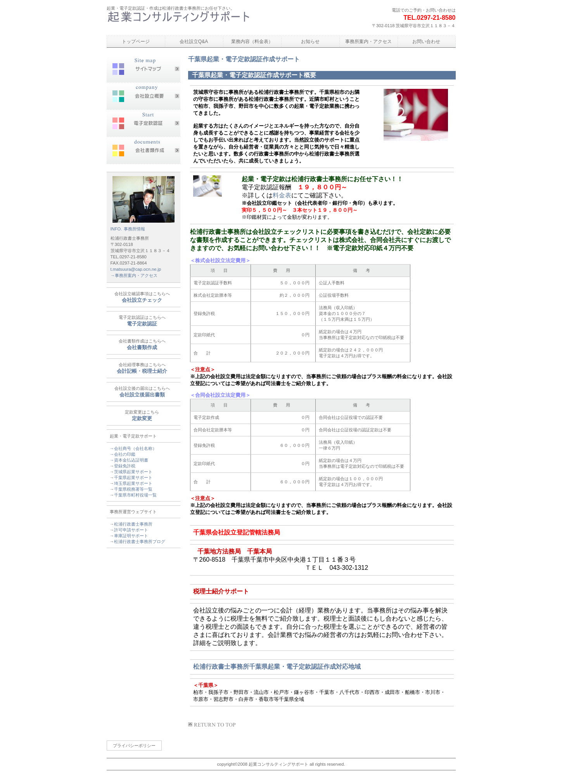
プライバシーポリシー (134, 745)
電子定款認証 (143, 123)
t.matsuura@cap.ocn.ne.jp (136, 269)
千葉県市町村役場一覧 (135, 495)
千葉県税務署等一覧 (133, 489)
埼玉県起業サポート (133, 483)
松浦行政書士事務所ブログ (139, 541)
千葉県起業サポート (133, 477)
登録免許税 (124, 466)
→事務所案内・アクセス (134, 275)
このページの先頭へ (213, 724)
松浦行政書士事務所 (178, 21)
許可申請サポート (131, 530)
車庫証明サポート (131, 535)
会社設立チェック (142, 300)
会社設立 (143, 96)
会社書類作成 (143, 150)
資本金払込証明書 (131, 460)
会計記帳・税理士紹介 (142, 371)
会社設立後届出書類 (142, 395)
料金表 (282, 195)
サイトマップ (143, 69)
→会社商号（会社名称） (133, 448)
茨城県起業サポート (133, 471)
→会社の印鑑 (122, 454)
